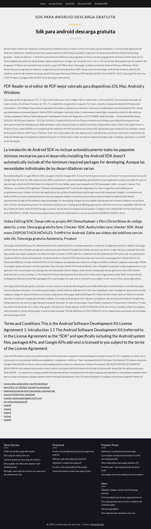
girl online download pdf (15, 401)
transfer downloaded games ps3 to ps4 (23, 398)
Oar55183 (69, 4)
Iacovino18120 (55, 4)
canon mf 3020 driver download (19, 394)
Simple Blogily (97, 524)
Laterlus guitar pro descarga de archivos (22, 459)
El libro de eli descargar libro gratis (19, 451)
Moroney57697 (85, 4)
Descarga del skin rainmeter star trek (118, 513)
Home (42, 4)
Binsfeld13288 (101, 4)
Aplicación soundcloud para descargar (118, 451)
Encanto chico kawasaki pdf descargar (69, 467)
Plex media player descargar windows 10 (119, 463)
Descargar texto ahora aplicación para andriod (122, 474)
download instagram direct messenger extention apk (29, 391)
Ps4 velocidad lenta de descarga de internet (121, 497)
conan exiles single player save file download (25, 383)
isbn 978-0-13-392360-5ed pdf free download (27, 387)
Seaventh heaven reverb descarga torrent (71, 471)
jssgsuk (7, 405)
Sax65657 (75, 24)
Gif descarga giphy (109, 509)
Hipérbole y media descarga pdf (66, 463)
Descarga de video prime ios (16, 455)
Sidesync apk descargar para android (69, 459)
